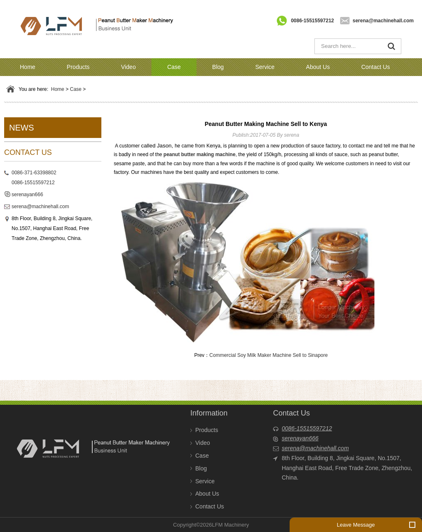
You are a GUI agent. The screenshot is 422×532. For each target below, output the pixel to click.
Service (265, 67)
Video (128, 67)
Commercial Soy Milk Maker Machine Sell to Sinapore (268, 355)
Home (27, 67)
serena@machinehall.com (383, 21)
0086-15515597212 (312, 21)
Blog (218, 67)
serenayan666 (27, 194)
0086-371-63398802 (34, 173)
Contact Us (375, 67)
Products (78, 67)
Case (174, 67)
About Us (318, 67)
